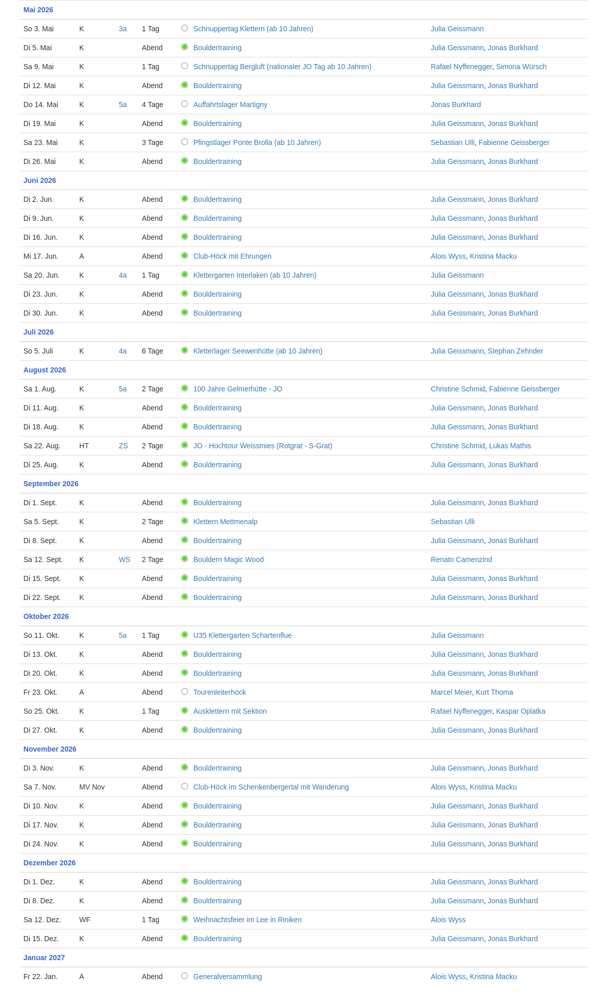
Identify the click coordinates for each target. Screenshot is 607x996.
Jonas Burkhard (513, 48)
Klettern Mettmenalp (226, 521)
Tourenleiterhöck (220, 692)
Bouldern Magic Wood (229, 559)
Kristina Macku (493, 256)
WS (125, 559)
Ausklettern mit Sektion (230, 711)
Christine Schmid (458, 389)
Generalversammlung (228, 976)
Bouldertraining (218, 48)
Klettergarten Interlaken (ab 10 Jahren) (255, 275)
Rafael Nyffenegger (461, 67)
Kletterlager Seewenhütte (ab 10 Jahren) (258, 351)
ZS (123, 446)
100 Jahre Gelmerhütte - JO (238, 389)
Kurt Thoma (494, 692)
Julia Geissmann (457, 29)
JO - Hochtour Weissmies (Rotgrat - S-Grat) (263, 446)
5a (123, 104)
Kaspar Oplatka (521, 711)
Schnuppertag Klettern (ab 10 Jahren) (253, 29)
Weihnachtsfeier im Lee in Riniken (248, 920)
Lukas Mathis (510, 446)
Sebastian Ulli (453, 142)
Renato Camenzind (461, 559)
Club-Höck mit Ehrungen (233, 256)
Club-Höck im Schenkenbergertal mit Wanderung (271, 787)
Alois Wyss (448, 256)
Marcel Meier (451, 692)
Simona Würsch (521, 67)
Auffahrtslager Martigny (230, 104)
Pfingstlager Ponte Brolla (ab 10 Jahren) (257, 142)
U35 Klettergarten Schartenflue (243, 635)
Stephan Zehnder (515, 351)
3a (123, 29)
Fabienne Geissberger (514, 142)
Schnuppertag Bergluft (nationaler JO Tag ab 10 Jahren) (283, 67)
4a (123, 275)
